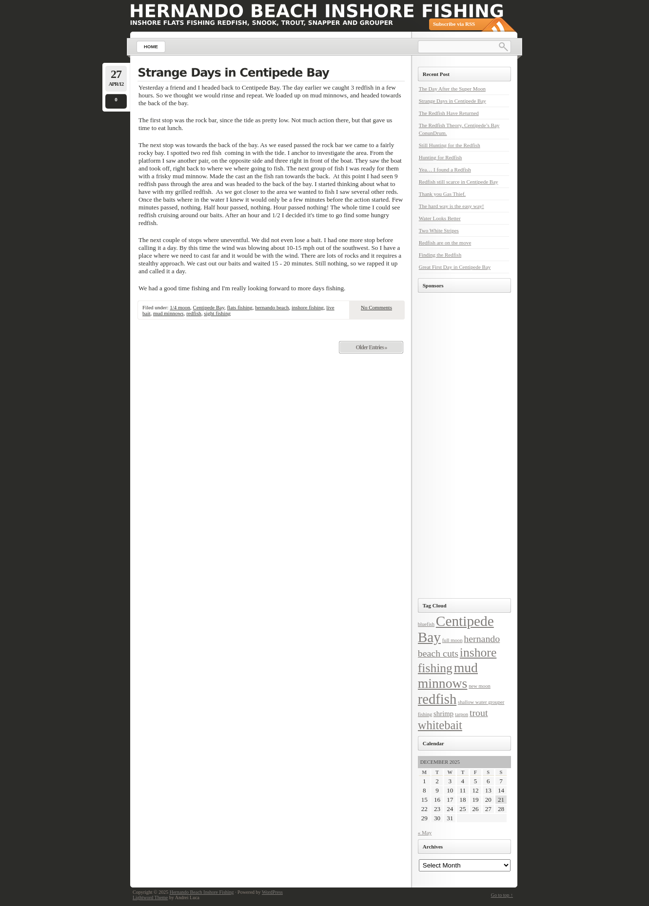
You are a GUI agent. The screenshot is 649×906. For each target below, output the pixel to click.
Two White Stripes (439, 230)
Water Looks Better (440, 218)
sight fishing (217, 313)
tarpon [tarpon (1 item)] (461, 714)
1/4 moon (180, 307)
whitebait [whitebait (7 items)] (440, 725)
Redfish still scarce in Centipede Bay (458, 182)
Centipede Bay (208, 307)
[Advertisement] (459, 446)
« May (425, 832)
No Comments (376, 307)
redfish (193, 313)
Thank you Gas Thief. (442, 194)
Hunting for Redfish (440, 157)
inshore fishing (308, 307)
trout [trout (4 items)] (479, 712)
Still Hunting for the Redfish (449, 145)
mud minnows (168, 313)
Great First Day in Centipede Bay (455, 267)
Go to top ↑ (502, 895)
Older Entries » (371, 347)
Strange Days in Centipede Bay (452, 101)
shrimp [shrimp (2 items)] (443, 713)
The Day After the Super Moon (452, 89)
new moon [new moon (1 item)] (480, 686)
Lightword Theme (150, 897)
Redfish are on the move (445, 242)
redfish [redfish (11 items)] (437, 699)
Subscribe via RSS (454, 24)
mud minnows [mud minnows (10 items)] (448, 675)
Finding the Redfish (440, 255)
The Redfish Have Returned (449, 113)
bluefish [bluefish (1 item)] (426, 624)
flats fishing (239, 307)
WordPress (272, 892)
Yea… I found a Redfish (445, 169)
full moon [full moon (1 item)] (452, 640)
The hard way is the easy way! (451, 206)
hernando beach (272, 307)
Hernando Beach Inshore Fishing (202, 892)
